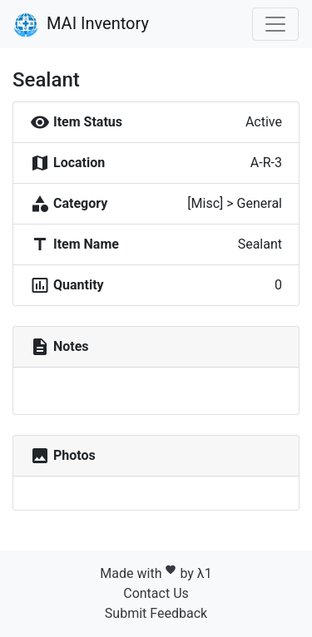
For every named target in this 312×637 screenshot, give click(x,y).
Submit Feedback (156, 613)
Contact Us (156, 593)
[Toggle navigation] (275, 24)
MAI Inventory (81, 24)
